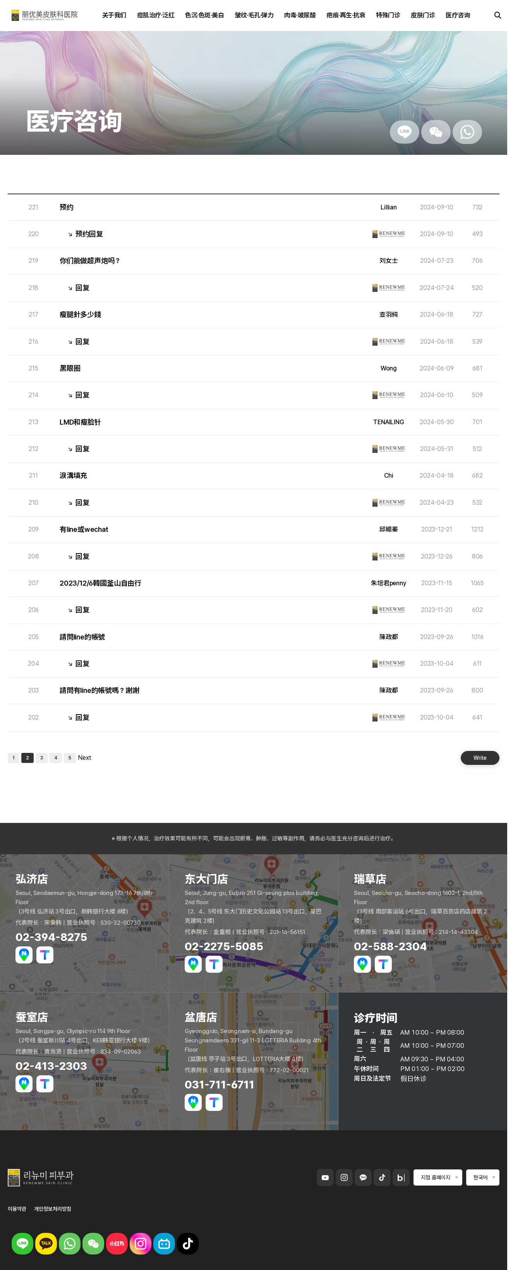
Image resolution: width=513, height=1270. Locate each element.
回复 (82, 288)
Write (480, 758)
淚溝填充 (73, 475)
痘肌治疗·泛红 (156, 15)
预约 (67, 207)
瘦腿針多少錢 (80, 314)
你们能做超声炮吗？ (90, 260)
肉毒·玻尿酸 (300, 15)
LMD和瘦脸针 (80, 422)
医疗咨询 (458, 15)
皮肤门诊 (423, 15)
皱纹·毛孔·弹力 (254, 15)
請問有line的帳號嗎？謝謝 (99, 690)
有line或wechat (84, 529)
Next (84, 758)
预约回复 (89, 234)
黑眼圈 (70, 368)
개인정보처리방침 (52, 1209)
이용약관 (17, 1209)
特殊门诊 (388, 15)
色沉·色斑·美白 (204, 15)
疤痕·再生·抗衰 (345, 15)
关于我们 (114, 15)
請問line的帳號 (82, 637)
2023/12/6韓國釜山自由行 (100, 583)
